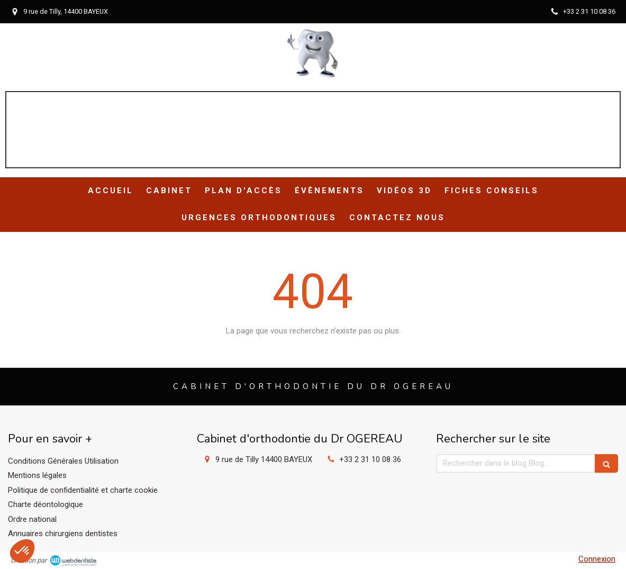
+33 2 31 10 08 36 (370, 459)
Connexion (596, 559)
